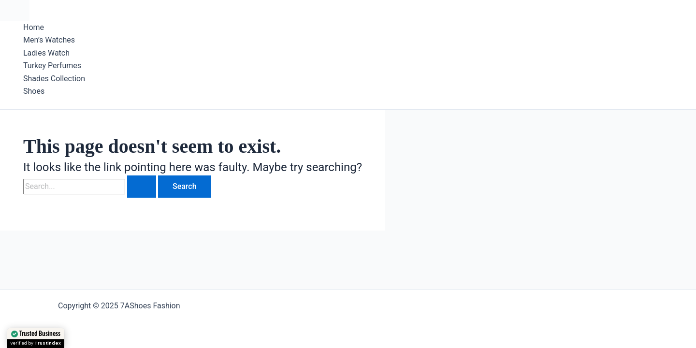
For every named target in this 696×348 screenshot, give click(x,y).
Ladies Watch (46, 53)
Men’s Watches (49, 39)
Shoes (33, 91)
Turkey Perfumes (52, 65)
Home (33, 27)
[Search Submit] (141, 186)
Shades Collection (54, 78)
